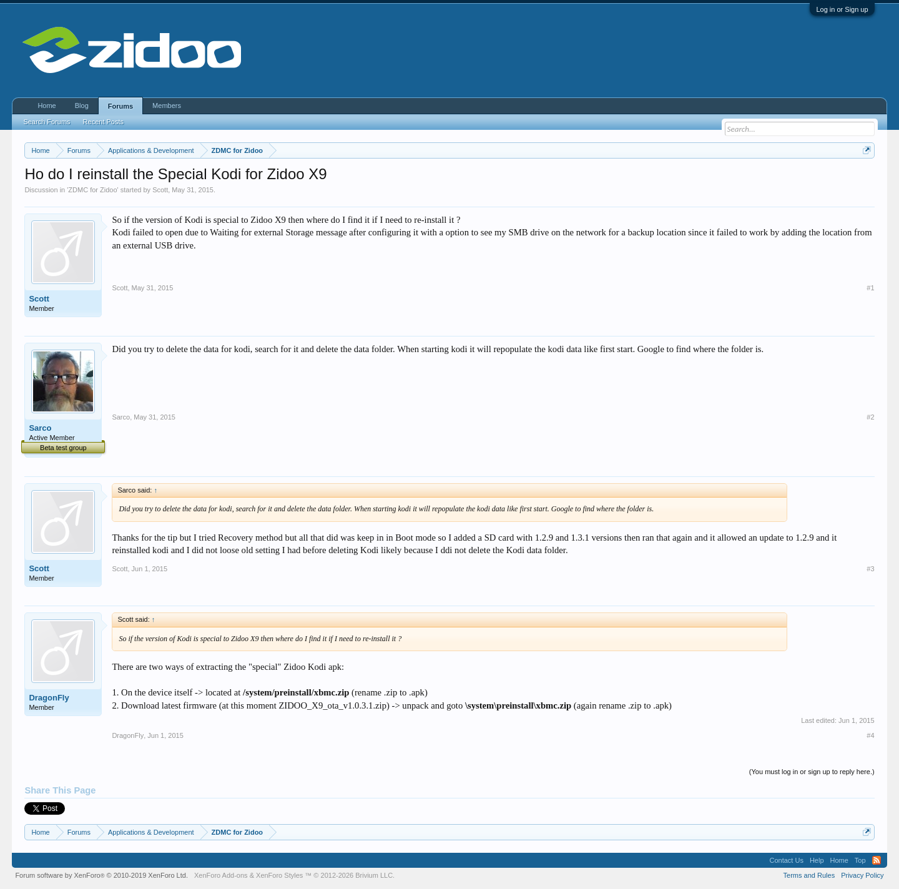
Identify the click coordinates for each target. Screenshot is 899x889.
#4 (870, 735)
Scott (160, 190)
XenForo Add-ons (221, 875)
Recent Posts (103, 121)
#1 (870, 288)
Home (46, 105)
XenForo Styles (279, 875)
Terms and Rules (809, 875)
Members (166, 105)
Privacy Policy (862, 875)
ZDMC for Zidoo (92, 190)
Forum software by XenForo (101, 875)
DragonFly (49, 697)
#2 (870, 417)
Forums (120, 106)
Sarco (40, 428)
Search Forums (46, 121)
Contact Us (786, 860)
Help (817, 860)
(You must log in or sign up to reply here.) (812, 771)
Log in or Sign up (842, 9)
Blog (82, 105)
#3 (870, 568)
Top (860, 860)
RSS (876, 860)
